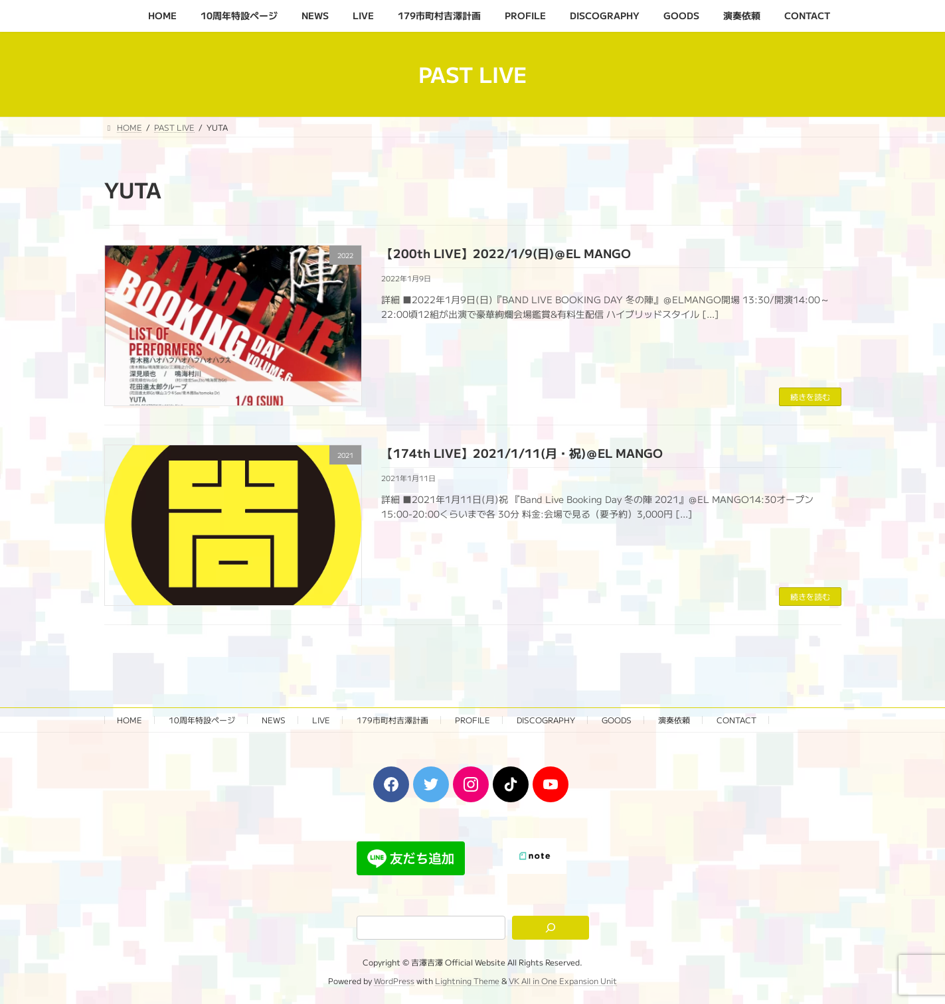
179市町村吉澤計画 (392, 719)
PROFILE (472, 719)
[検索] (550, 928)
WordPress (394, 981)
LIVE (321, 719)
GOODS (617, 719)
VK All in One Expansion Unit (563, 981)
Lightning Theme (467, 981)
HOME (129, 719)
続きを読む (810, 396)
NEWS (274, 719)
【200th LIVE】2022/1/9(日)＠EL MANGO (506, 252)
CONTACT (736, 719)
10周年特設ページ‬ (202, 719)
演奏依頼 (674, 719)
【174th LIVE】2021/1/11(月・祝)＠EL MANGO (522, 452)
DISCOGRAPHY (546, 719)
